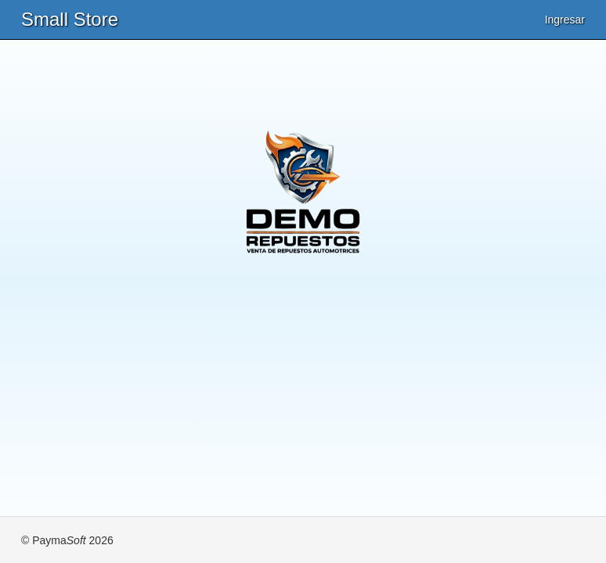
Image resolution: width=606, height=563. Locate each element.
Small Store (69, 19)
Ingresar (565, 19)
